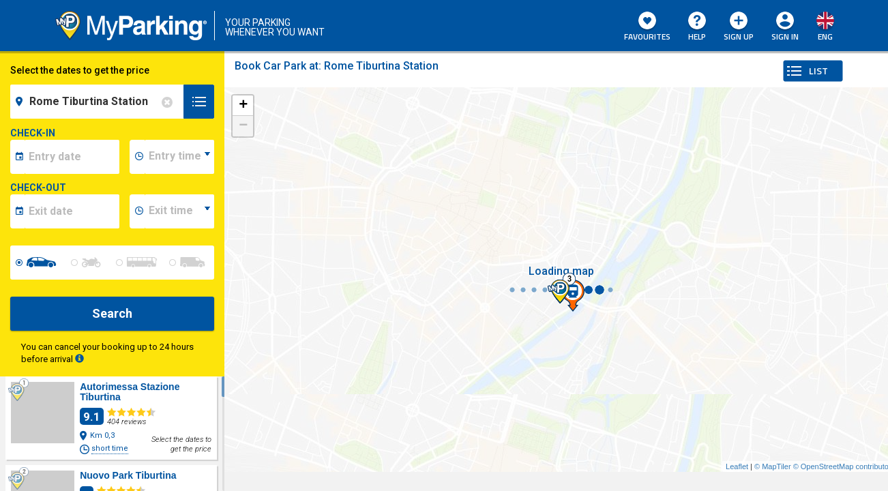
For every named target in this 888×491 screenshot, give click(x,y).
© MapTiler (772, 466)
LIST (818, 70)
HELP (697, 27)
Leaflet (737, 466)
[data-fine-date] (72, 211)
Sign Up (739, 27)
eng (825, 36)
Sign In (785, 36)
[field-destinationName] (98, 102)
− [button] (243, 126)
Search (112, 313)
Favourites (647, 27)
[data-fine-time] (180, 211)
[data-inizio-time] (180, 157)
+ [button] (243, 105)
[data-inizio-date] (72, 157)
